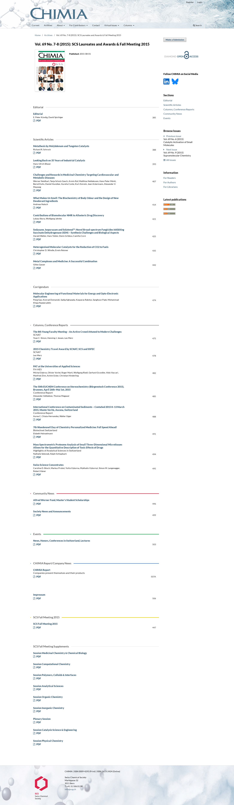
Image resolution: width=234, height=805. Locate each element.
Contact (96, 25)
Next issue (171, 149)
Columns (128, 25)
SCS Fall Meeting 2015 (45, 623)
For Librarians (170, 186)
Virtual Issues (110, 25)
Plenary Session (42, 718)
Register (190, 2)
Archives (48, 25)
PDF (38, 120)
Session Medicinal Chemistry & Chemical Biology (60, 653)
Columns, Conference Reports (178, 109)
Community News (172, 113)
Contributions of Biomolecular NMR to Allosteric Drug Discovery (68, 215)
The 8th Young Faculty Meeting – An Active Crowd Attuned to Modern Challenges (81, 333)
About (60, 25)
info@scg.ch (70, 789)
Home (38, 35)
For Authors (169, 182)
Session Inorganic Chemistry (48, 708)
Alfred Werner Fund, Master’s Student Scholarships (61, 500)
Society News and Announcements (52, 511)
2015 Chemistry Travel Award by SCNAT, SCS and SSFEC (81, 351)
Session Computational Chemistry (51, 664)
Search (197, 25)
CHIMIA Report (81, 571)
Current (35, 25)
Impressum (39, 594)
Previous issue (173, 136)
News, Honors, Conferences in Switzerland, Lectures (61, 540)
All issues (171, 159)
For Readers (169, 177)
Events (166, 118)
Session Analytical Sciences (48, 686)
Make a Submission (175, 39)
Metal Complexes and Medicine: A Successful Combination (65, 261)
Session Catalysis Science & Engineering (55, 729)
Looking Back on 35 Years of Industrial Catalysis (59, 160)
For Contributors (77, 25)
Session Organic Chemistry (48, 696)
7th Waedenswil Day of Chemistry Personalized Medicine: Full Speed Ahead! (81, 429)
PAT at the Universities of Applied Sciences (81, 368)
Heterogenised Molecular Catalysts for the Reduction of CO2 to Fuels (70, 246)
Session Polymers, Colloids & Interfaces (54, 675)
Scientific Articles (172, 104)
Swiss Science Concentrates (48, 464)
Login (199, 2)
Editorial (38, 113)
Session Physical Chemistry (48, 740)
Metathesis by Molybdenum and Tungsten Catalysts (61, 146)
